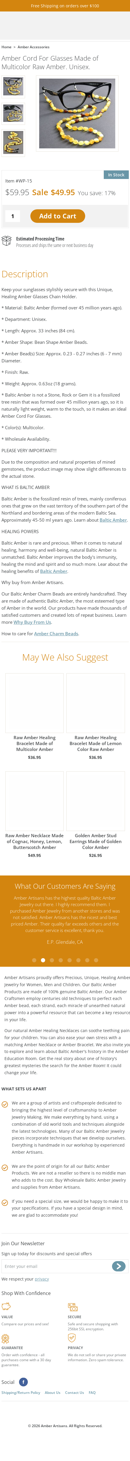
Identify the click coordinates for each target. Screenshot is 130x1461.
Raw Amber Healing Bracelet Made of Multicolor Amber (34, 712)
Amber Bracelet (78, 1044)
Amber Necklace (40, 1044)
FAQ (92, 1392)
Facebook (23, 1382)
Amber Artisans (64, 1187)
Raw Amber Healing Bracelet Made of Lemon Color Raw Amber (95, 712)
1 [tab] (34, 960)
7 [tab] (87, 960)
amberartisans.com (39, 26)
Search (101, 25)
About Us (52, 1392)
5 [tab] (70, 960)
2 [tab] (43, 960)
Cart (85, 25)
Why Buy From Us (32, 622)
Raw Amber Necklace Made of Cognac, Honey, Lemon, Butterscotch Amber (34, 810)
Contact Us (74, 1392)
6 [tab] (78, 960)
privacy (42, 1279)
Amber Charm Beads (56, 633)
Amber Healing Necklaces (54, 1030)
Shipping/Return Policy (20, 1392)
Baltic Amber (113, 520)
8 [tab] (96, 960)
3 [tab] (52, 960)
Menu (118, 25)
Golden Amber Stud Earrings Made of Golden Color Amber (95, 810)
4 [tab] (61, 960)
